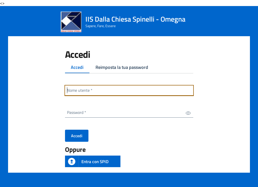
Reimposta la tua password (121, 67)
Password (77, 111)
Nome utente (80, 89)
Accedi (80, 68)
